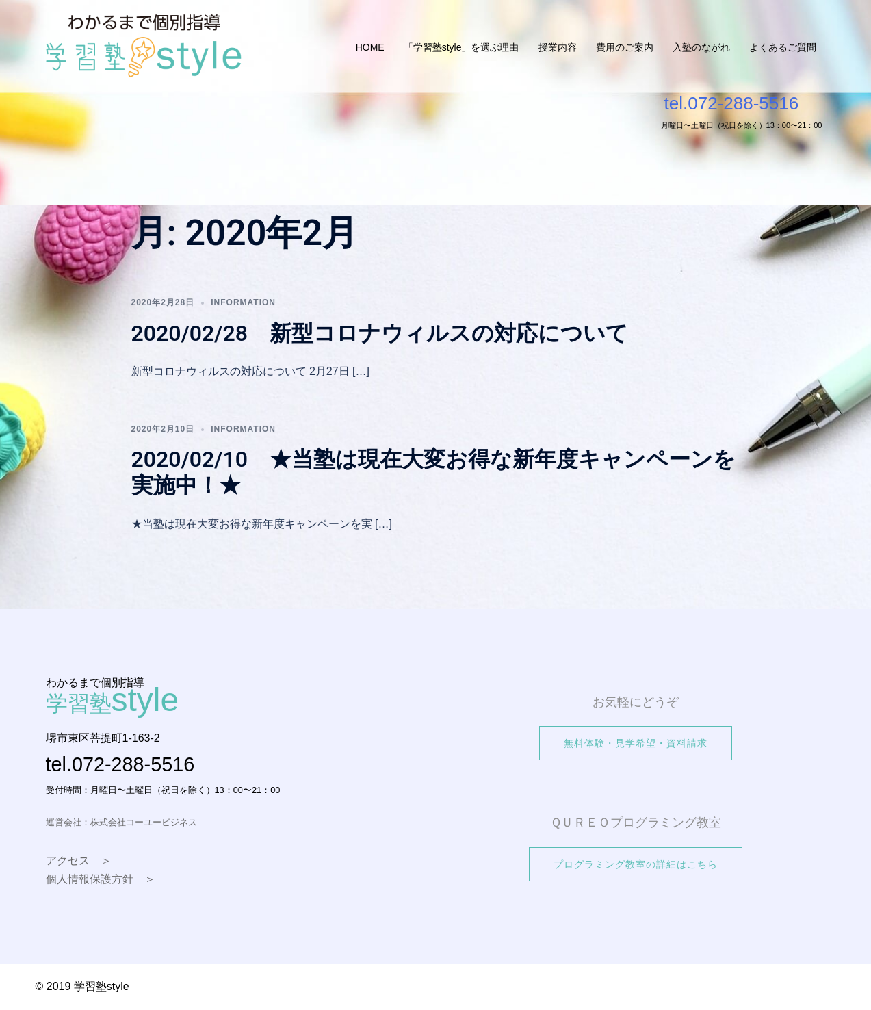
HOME (370, 47)
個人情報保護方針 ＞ (100, 879)
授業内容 (557, 47)
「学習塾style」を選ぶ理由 (461, 47)
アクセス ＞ (79, 860)
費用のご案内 (624, 47)
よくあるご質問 (782, 47)
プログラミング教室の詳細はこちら (636, 864)
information (243, 302)
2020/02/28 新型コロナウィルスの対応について (380, 333)
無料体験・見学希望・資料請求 (635, 743)
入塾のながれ (701, 47)
